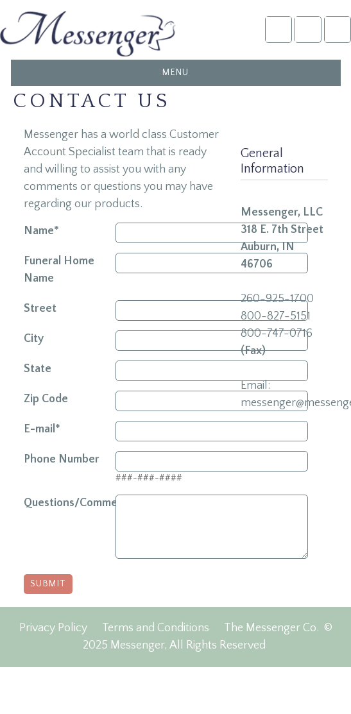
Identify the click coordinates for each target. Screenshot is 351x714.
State (37, 368)
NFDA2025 (307, 29)
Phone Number (61, 459)
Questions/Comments (70, 503)
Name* (41, 231)
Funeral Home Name (59, 270)
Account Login (278, 29)
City (34, 338)
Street (40, 308)
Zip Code (46, 399)
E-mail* (42, 429)
